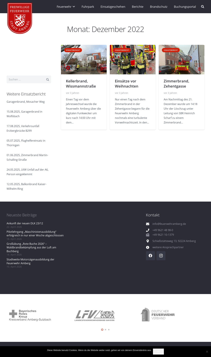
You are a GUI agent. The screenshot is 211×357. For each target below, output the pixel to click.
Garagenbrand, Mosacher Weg (26, 102)
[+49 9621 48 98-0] (149, 230)
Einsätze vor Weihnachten (126, 83)
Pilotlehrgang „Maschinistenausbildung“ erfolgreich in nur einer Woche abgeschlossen (35, 233)
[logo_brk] (39, 315)
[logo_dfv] (171, 315)
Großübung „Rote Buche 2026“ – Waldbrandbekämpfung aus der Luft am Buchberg (31, 247)
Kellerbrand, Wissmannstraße (81, 83)
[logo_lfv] (105, 315)
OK (158, 351)
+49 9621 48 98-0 (162, 230)
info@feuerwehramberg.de (169, 224)
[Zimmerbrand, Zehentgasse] (181, 59)
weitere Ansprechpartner (168, 247)
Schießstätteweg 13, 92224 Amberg (174, 241)
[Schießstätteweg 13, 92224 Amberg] (149, 241)
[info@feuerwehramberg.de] (149, 223)
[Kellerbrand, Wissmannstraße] (84, 59)
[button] (73, 6)
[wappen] (20, 18)
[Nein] (207, 351)
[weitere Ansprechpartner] (149, 247)
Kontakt (153, 215)
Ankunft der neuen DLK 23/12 (25, 223)
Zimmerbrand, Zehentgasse (176, 83)
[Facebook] (150, 255)
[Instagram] (161, 255)
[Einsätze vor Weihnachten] (132, 59)
